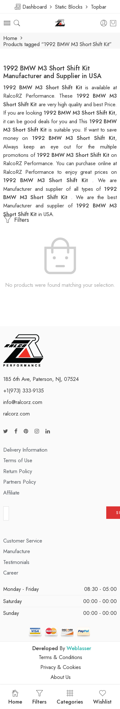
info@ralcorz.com (22, 402)
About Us (61, 677)
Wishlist (102, 697)
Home (10, 38)
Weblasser (79, 648)
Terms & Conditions (60, 657)
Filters (16, 219)
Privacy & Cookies (60, 667)
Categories (70, 697)
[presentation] (57, 515)
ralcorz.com (16, 413)
